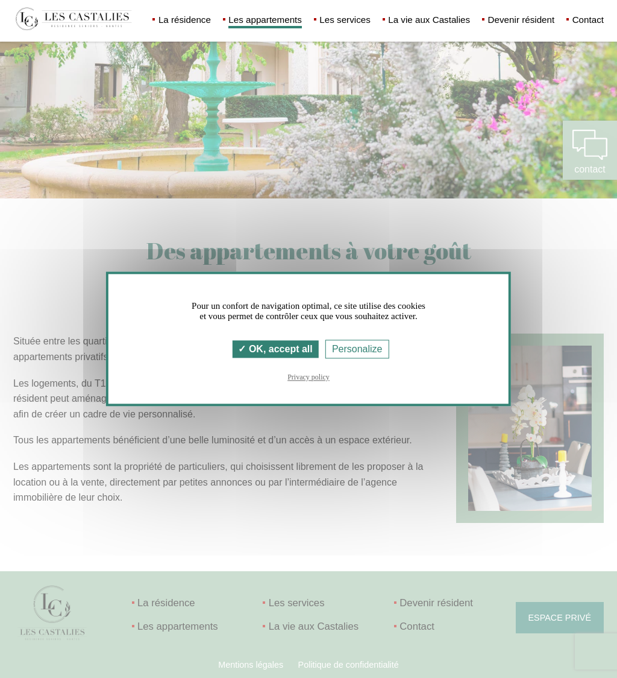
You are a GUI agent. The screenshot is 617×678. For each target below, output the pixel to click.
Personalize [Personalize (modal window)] (357, 349)
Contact (588, 19)
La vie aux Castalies (429, 19)
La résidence (184, 19)
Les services (344, 19)
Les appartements (265, 19)
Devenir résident (521, 19)
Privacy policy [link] (308, 377)
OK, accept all (275, 349)
